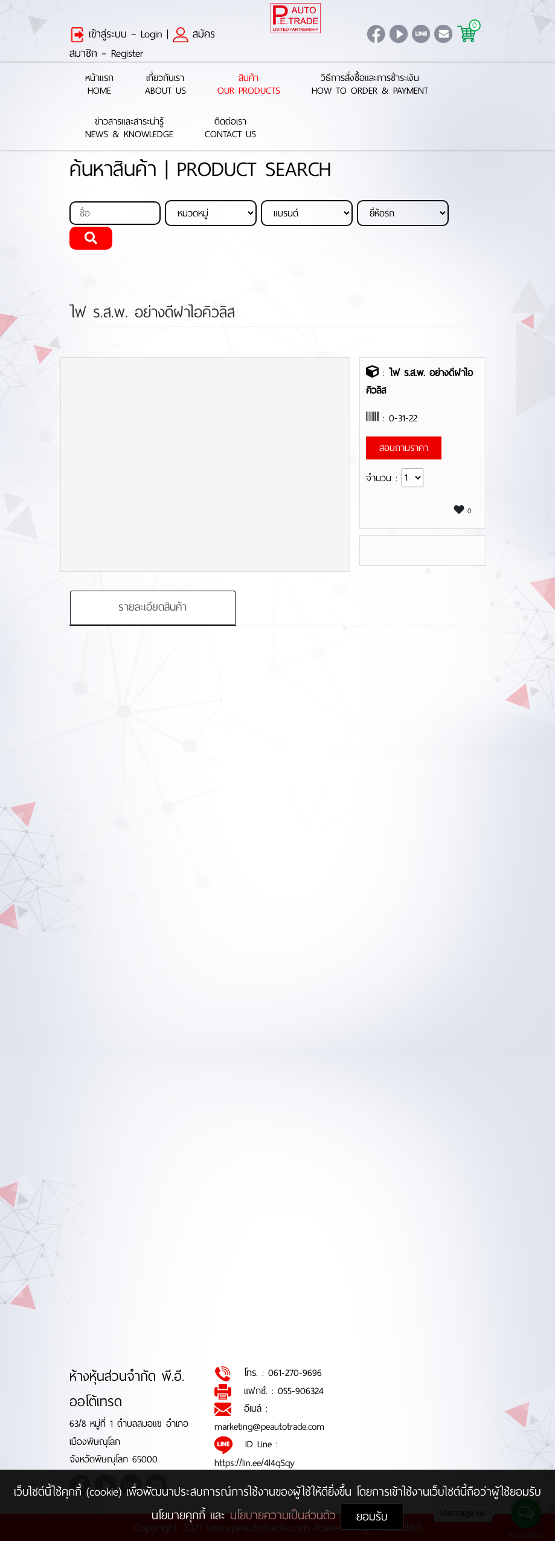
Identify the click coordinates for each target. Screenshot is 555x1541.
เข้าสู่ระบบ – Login (115, 34)
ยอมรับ (372, 1516)
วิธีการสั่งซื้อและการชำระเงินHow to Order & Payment (370, 84)
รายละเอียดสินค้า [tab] (152, 607)
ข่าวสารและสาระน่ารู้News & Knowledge (129, 128)
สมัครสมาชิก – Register (142, 43)
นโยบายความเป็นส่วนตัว (285, 1515)
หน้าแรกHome (99, 84)
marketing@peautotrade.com (269, 1426)
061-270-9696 (295, 1372)
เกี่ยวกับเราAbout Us (165, 84)
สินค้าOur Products (248, 84)
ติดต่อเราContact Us (230, 128)
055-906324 (301, 1391)
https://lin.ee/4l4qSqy (254, 1463)
